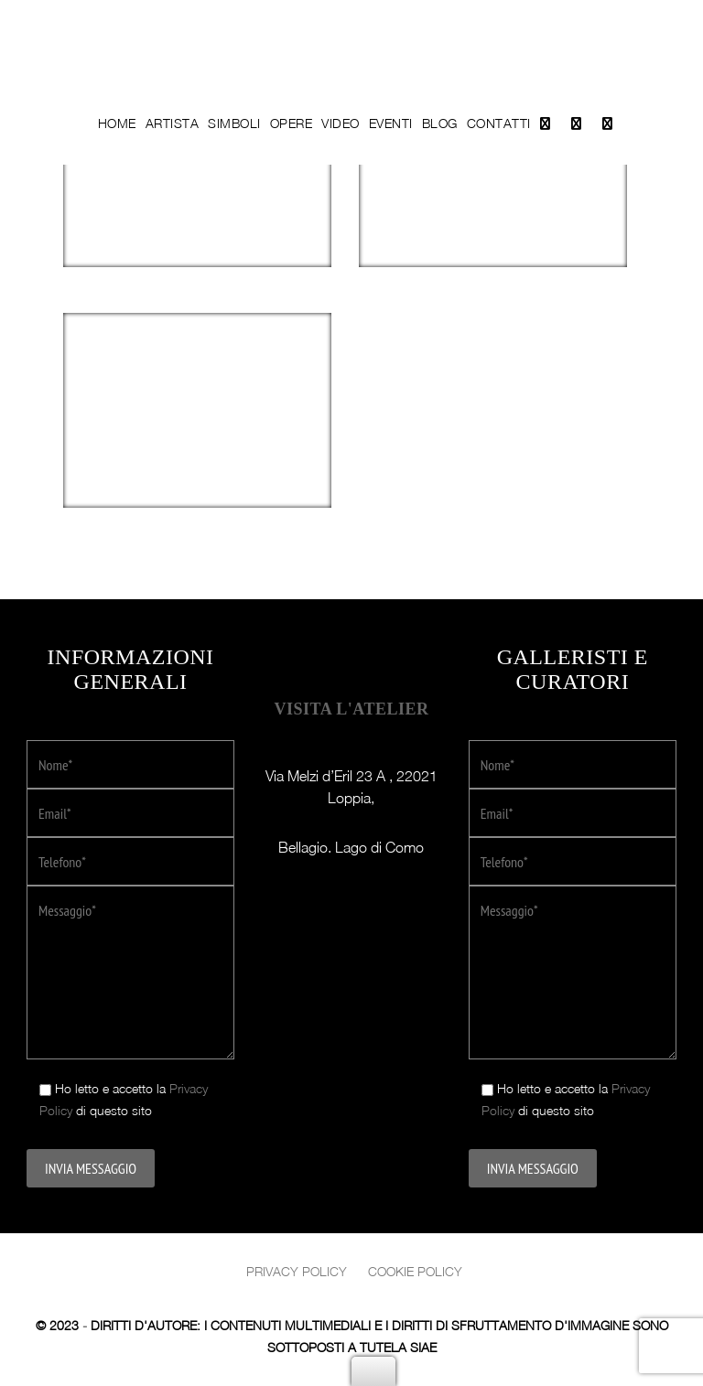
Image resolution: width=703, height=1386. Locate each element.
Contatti (499, 123)
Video (340, 123)
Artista (173, 123)
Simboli (234, 123)
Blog (440, 123)
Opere (291, 123)
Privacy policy (296, 1271)
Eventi (391, 123)
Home (117, 123)
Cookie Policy (415, 1271)
